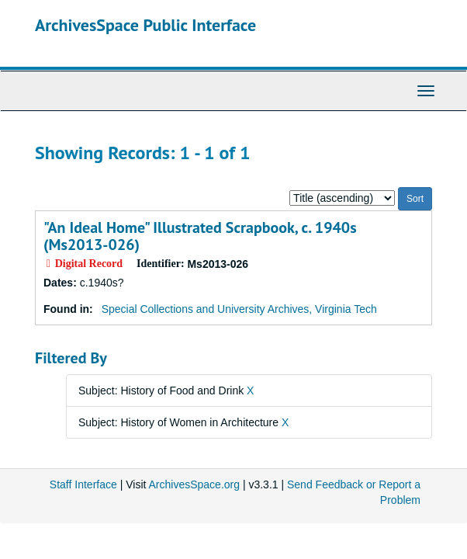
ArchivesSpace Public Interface (145, 25)
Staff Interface (83, 484)
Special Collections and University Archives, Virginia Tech (239, 309)
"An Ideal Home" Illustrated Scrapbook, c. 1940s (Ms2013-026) (200, 236)
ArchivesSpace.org (194, 484)
